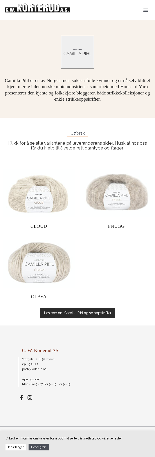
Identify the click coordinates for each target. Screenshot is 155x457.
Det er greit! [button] (38, 447)
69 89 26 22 (30, 364)
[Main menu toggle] (146, 10)
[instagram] (30, 397)
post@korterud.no (34, 369)
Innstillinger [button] (16, 447)
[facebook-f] (23, 397)
